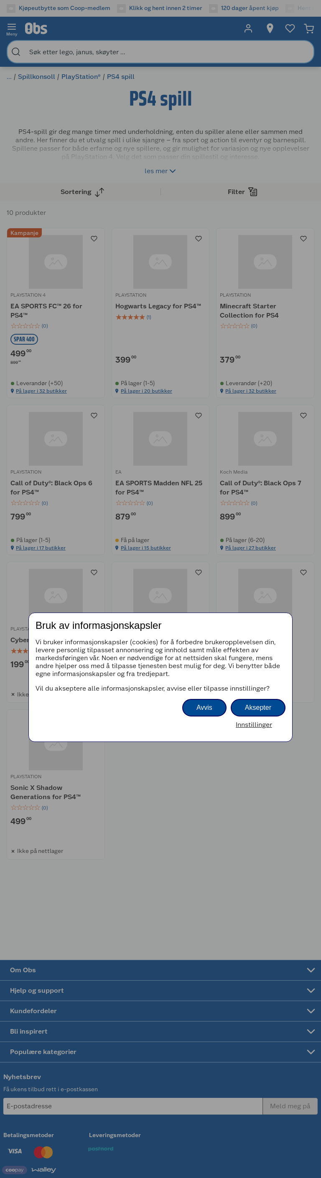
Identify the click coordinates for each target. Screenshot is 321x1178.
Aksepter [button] (258, 707)
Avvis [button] (204, 707)
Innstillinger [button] (254, 725)
